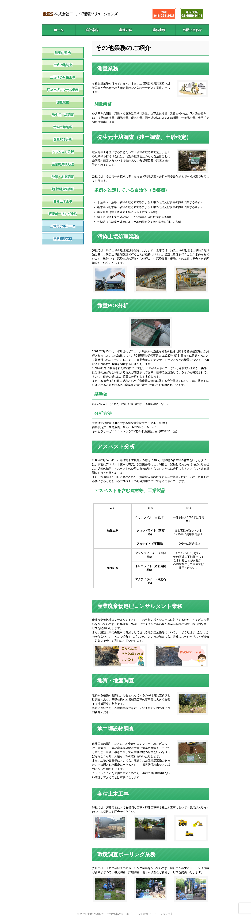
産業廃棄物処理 (63, 164)
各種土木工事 (62, 201)
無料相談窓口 (62, 238)
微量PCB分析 (63, 139)
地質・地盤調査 (63, 176)
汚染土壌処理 (62, 127)
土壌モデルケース (62, 226)
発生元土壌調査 (63, 114)
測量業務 (62, 102)
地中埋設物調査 (63, 189)
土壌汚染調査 (62, 65)
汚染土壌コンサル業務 (62, 90)
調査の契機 (63, 52)
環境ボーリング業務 (63, 214)
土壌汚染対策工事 (62, 77)
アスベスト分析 (63, 152)
